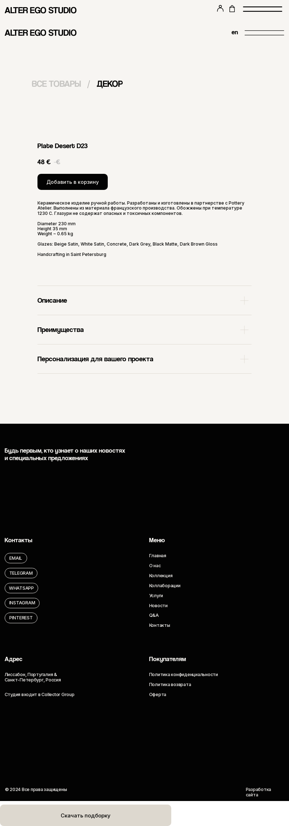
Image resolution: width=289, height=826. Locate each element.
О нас (155, 565)
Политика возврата (170, 684)
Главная (157, 555)
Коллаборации (165, 585)
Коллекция (161, 575)
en (235, 32)
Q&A (154, 615)
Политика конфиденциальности (183, 674)
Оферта (157, 694)
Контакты (159, 625)
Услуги (156, 595)
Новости (158, 605)
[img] (209, 33)
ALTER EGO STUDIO (41, 10)
